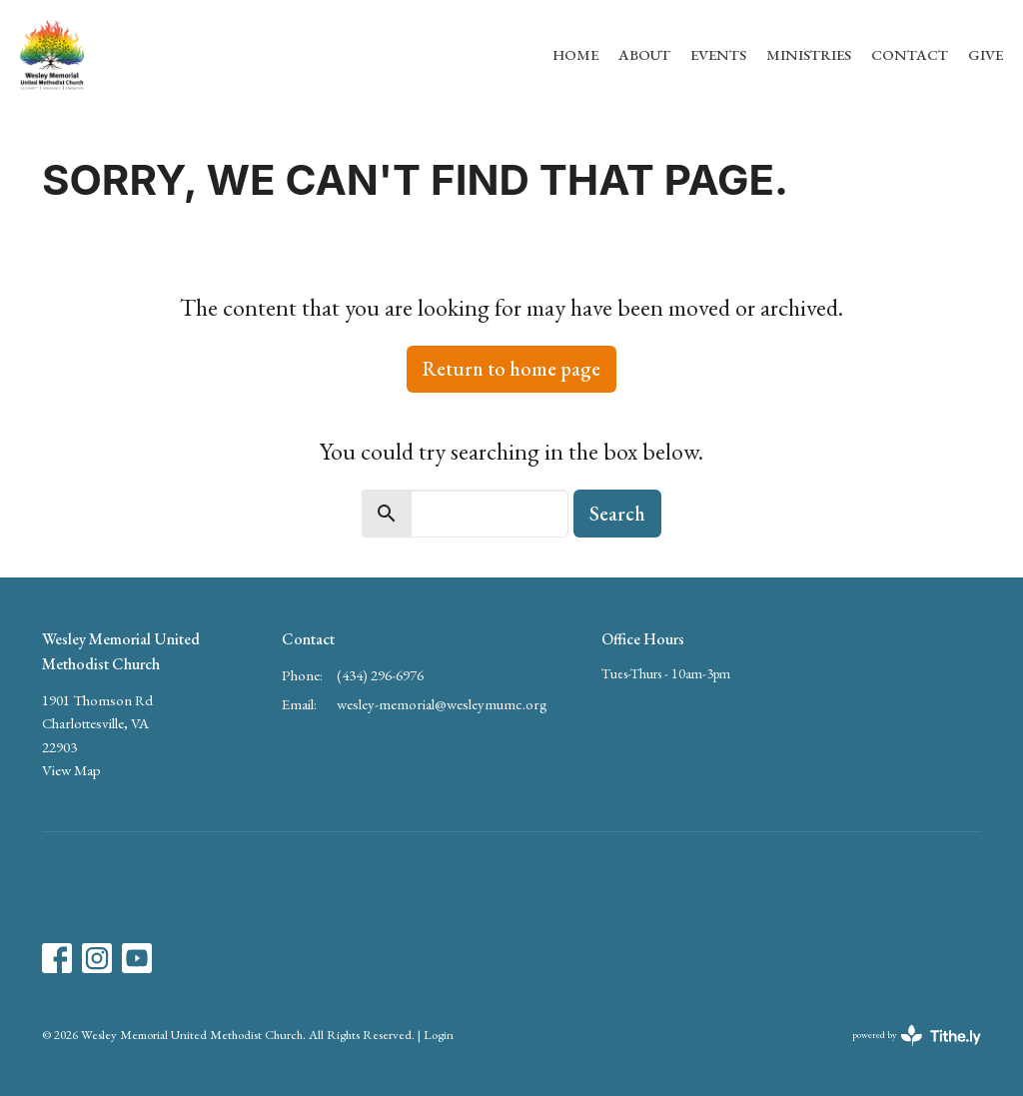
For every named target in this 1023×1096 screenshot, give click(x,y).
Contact (909, 54)
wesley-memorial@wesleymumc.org (442, 703)
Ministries (808, 54)
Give (985, 54)
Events (718, 54)
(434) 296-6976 (380, 674)
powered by (916, 1035)
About (644, 54)
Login (439, 1034)
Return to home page (511, 369)
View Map (71, 769)
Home (575, 54)
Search (617, 514)
